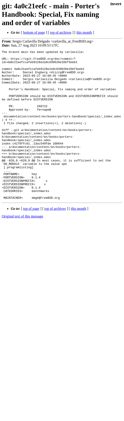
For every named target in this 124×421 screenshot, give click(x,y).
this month (84, 32)
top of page (31, 238)
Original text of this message (22, 246)
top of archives (60, 32)
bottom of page (34, 32)
